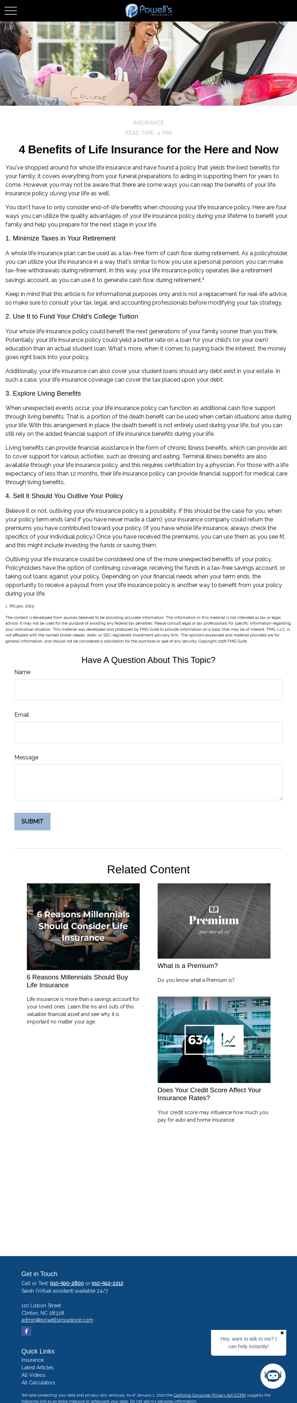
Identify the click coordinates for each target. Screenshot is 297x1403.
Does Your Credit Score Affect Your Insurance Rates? (210, 1094)
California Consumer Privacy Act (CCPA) (209, 1395)
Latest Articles (37, 1367)
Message (26, 757)
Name (22, 672)
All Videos (33, 1375)
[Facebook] (26, 1331)
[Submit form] (32, 821)
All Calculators (38, 1382)
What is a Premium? (188, 965)
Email (21, 714)
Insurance (32, 1360)
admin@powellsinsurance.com (57, 1320)
